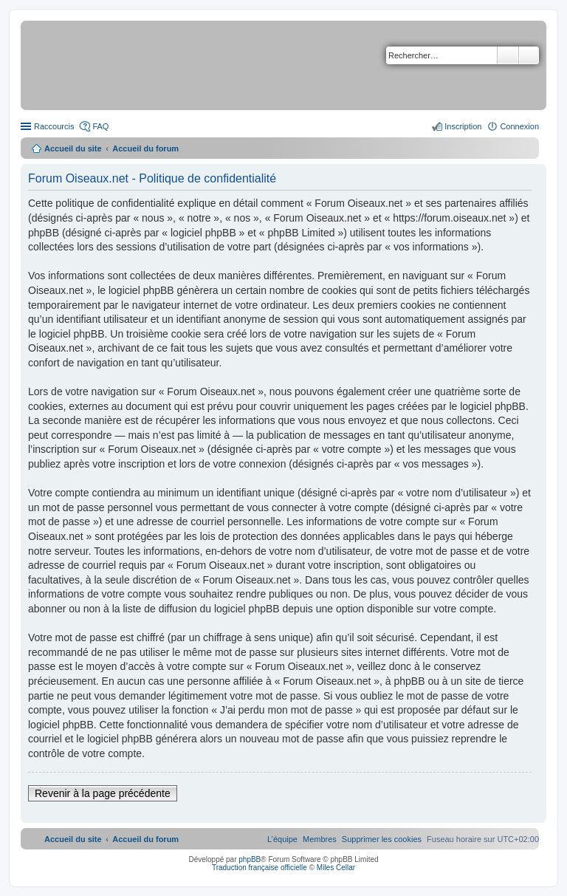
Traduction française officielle (259, 867)
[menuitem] (382, 839)
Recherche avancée (529, 55)
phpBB (249, 859)
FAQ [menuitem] (100, 126)
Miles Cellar (336, 867)
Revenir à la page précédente (103, 793)
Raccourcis (54, 126)
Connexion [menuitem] (519, 126)
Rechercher (508, 55)
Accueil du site (73, 148)
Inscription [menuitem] (462, 126)
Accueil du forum (145, 148)
